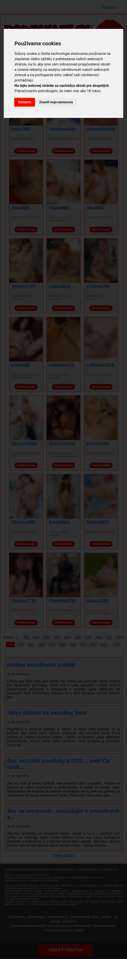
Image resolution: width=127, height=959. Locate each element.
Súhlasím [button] (24, 102)
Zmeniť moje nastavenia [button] (56, 102)
